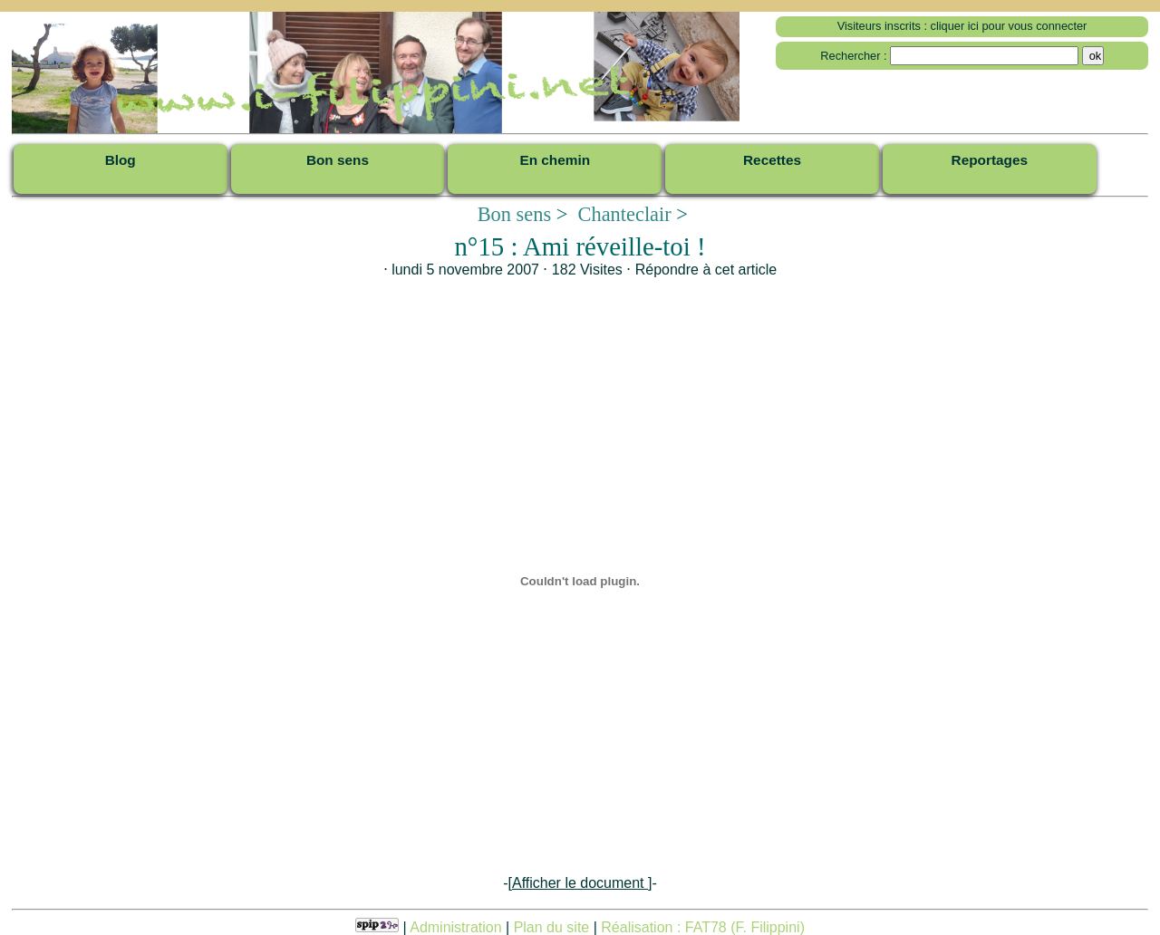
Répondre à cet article (706, 269)
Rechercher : (853, 56)
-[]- (580, 883)
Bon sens (514, 214)
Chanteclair (625, 214)
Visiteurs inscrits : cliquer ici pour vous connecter (962, 26)
